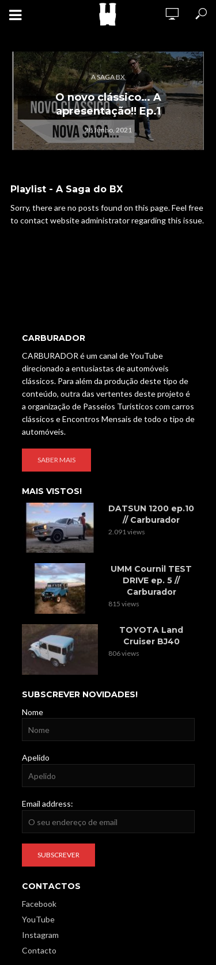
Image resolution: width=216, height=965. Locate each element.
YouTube (38, 919)
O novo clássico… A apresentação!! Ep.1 (108, 104)
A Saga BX (108, 77)
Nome (32, 712)
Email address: (47, 803)
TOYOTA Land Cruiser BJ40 (151, 636)
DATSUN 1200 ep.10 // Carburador (151, 514)
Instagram (40, 935)
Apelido (36, 757)
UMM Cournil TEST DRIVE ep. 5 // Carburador (151, 580)
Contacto (39, 950)
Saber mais (56, 459)
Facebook (39, 904)
